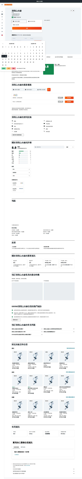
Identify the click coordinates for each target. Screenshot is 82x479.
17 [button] (24, 41)
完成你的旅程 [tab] (16, 447)
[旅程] (2, 28)
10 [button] (24, 38)
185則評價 (18, 17)
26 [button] (30, 44)
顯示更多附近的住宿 (71, 348)
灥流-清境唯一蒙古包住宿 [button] (33, 388)
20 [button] (33, 41)
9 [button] (21, 38)
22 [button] (39, 41)
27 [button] (33, 44)
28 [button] (36, 44)
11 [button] (57, 35)
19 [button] (30, 41)
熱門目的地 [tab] (23, 447)
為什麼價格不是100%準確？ (44, 473)
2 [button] (21, 35)
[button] (80, 1)
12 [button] (30, 38)
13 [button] (33, 38)
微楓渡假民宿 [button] (14, 412)
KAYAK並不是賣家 (44, 469)
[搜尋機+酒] (2, 16)
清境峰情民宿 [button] (62, 363)
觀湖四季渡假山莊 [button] (47, 363)
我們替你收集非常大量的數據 (44, 471)
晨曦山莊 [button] (45, 387)
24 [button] (24, 44)
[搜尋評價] (50, 147)
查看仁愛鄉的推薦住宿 (70, 397)
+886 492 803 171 (15, 15)
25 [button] (27, 44)
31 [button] (24, 47)
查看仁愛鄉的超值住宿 (70, 372)
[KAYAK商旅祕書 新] (2, 25)
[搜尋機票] (2, 8)
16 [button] (21, 41)
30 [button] (21, 47)
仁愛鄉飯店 (16, 454)
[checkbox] (18, 184)
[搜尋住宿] (2, 11)
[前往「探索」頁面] (2, 19)
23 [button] (21, 44)
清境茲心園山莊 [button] (15, 388)
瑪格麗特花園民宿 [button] (15, 363)
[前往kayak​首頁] (8, 4)
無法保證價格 (27, 465)
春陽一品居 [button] (30, 412)
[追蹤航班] (2, 22)
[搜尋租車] (2, 13)
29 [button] (39, 44)
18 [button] (27, 41)
